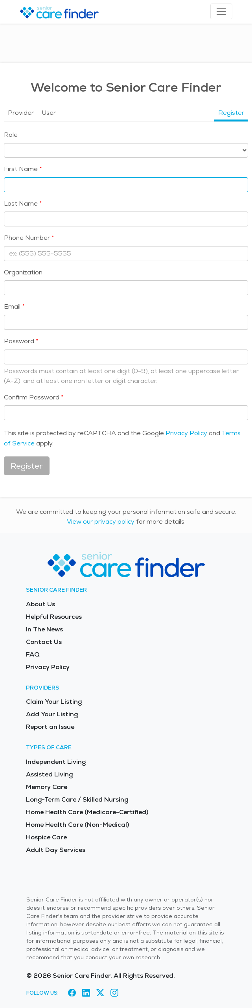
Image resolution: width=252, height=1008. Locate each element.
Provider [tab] (21, 113)
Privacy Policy (186, 433)
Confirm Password (31, 397)
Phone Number (27, 238)
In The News (44, 629)
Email (12, 306)
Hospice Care (46, 837)
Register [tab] (231, 113)
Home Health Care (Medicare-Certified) (87, 812)
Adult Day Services (55, 850)
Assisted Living (49, 774)
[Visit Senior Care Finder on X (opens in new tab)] (100, 993)
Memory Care (46, 787)
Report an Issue (50, 727)
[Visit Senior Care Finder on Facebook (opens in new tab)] (72, 993)
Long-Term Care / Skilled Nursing (77, 799)
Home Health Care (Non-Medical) (77, 824)
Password (19, 341)
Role (11, 135)
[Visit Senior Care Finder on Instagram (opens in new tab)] (114, 993)
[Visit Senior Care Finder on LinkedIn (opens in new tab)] (86, 993)
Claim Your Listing (54, 701)
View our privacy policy (100, 521)
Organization (23, 272)
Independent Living (56, 762)
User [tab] (49, 113)
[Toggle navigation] (221, 11)
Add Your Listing (52, 714)
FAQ (33, 654)
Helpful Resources (54, 617)
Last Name (21, 203)
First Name (21, 169)
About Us (40, 604)
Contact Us (44, 642)
